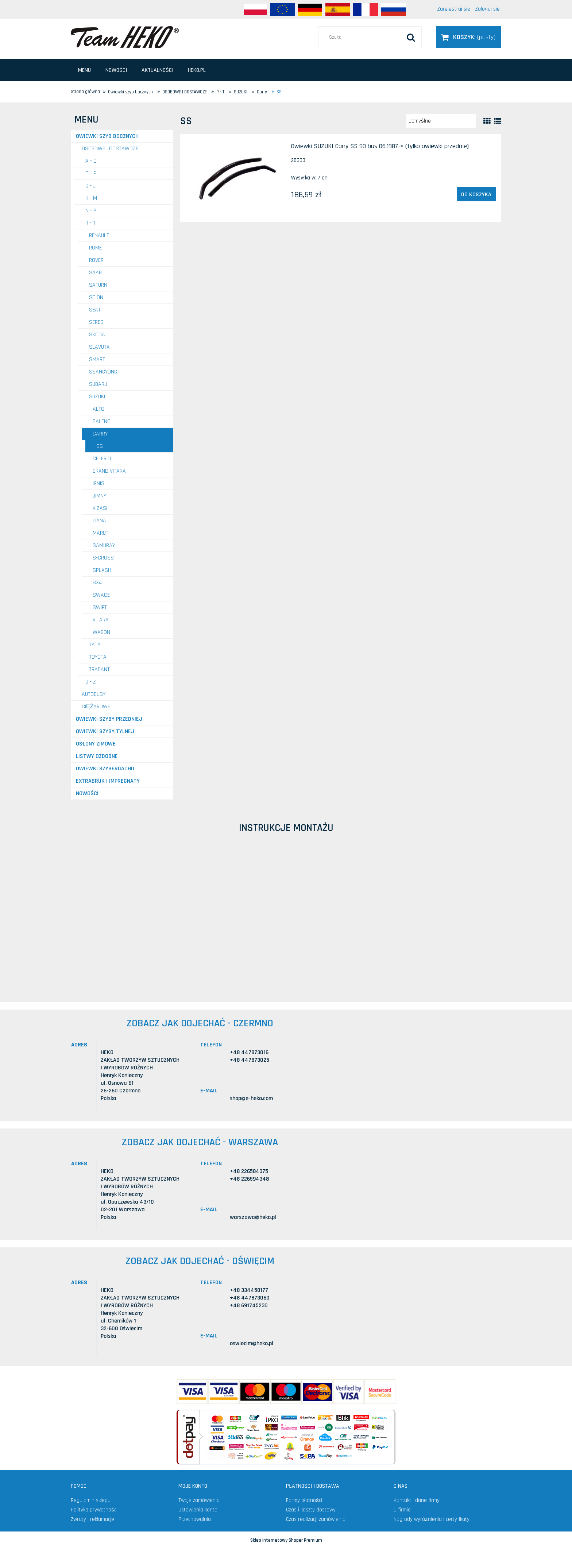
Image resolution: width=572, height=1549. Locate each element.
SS (99, 446)
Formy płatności (304, 1500)
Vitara (101, 620)
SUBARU (98, 384)
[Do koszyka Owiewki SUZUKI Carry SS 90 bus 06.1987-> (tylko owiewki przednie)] (476, 194)
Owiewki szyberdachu (105, 768)
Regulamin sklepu (91, 1500)
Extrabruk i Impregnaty (108, 781)
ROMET (96, 248)
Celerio (102, 458)
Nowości (87, 793)
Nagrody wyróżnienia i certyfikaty (431, 1519)
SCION (96, 297)
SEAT (95, 310)
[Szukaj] (411, 37)
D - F (90, 173)
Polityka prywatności (94, 1509)
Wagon (101, 632)
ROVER (96, 260)
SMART (97, 359)
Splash (102, 570)
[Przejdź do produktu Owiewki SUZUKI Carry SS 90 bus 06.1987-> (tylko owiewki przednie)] (235, 178)
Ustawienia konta (197, 1509)
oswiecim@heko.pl (251, 1343)
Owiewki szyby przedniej (109, 719)
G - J (90, 186)
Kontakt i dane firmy (417, 1500)
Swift (100, 607)
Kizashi (102, 508)
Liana (99, 520)
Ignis (98, 483)
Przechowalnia (194, 1519)
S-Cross (103, 558)
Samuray (104, 545)
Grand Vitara (109, 471)
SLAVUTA (99, 347)
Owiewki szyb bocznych (107, 136)
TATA (95, 644)
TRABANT (99, 669)
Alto (98, 409)
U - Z (90, 682)
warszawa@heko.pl (253, 1217)
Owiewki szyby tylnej (105, 731)
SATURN (98, 285)
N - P (90, 210)
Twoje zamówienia (199, 1500)
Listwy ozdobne (97, 756)
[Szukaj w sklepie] (370, 37)
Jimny (99, 496)
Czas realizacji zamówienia (315, 1519)
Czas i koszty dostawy (311, 1509)
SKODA (97, 334)
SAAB (95, 272)
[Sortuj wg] (441, 120)
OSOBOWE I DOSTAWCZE (110, 148)
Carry (100, 434)
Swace (101, 595)
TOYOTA (98, 657)
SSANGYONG (103, 372)
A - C (91, 161)
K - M (91, 198)
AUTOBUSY (93, 694)
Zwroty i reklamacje (92, 1519)
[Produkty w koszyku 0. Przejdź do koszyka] (468, 37)
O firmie (402, 1509)
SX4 (97, 582)
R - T (90, 223)
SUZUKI (97, 396)
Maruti (101, 533)
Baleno (102, 421)
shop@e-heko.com (251, 1098)
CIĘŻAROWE (96, 706)
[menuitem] (84, 70)
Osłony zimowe (96, 744)
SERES (96, 322)
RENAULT (99, 235)
